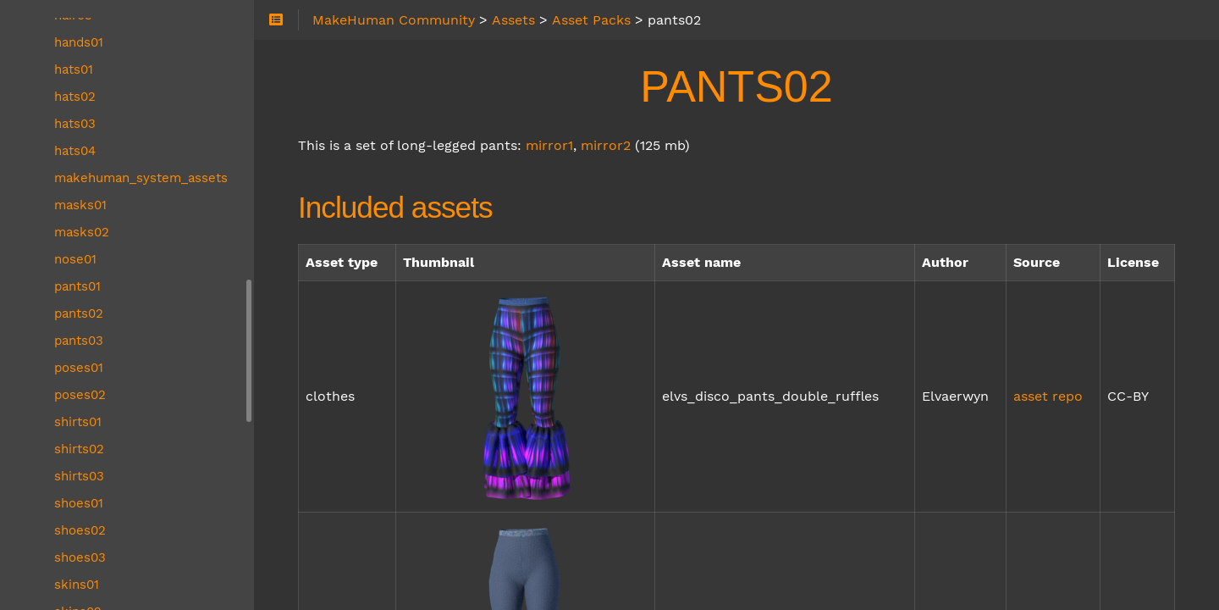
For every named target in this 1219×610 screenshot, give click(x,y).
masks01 (80, 205)
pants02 (78, 313)
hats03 (75, 123)
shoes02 (80, 530)
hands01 (78, 42)
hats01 (73, 69)
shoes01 (78, 503)
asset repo (1048, 396)
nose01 (75, 259)
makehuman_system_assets (141, 178)
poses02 (80, 394)
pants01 (77, 286)
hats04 (75, 150)
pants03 (78, 340)
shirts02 (79, 449)
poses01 (78, 367)
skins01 (76, 584)
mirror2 (606, 145)
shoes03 (80, 557)
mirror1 (549, 145)
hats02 (75, 96)
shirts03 (79, 476)
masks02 (81, 232)
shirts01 (78, 422)
